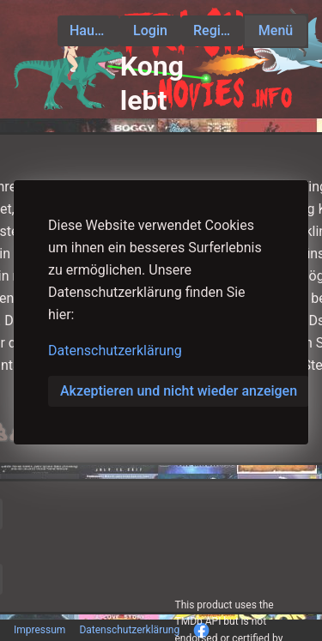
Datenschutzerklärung (115, 350)
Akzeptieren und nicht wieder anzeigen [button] (178, 391)
